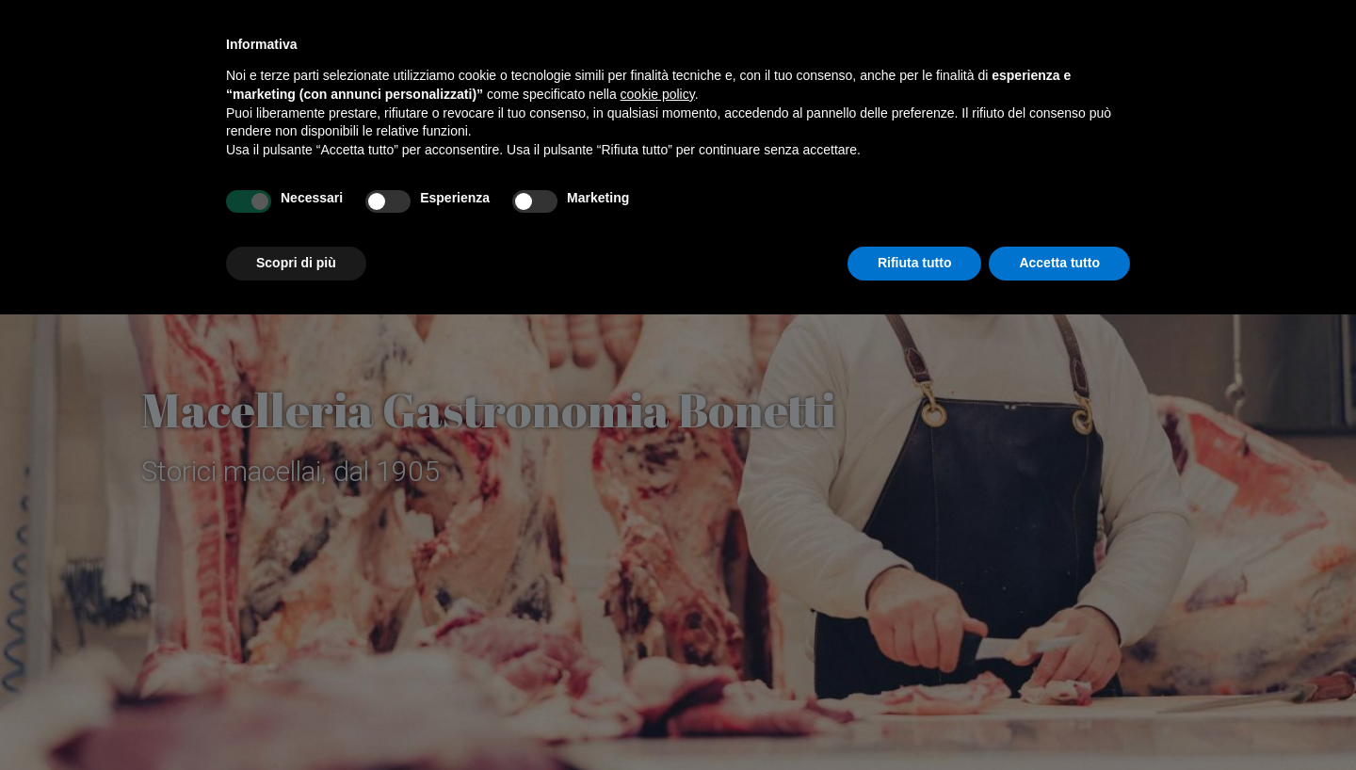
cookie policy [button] (658, 94)
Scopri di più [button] (296, 262)
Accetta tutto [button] (1059, 262)
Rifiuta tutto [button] (915, 262)
